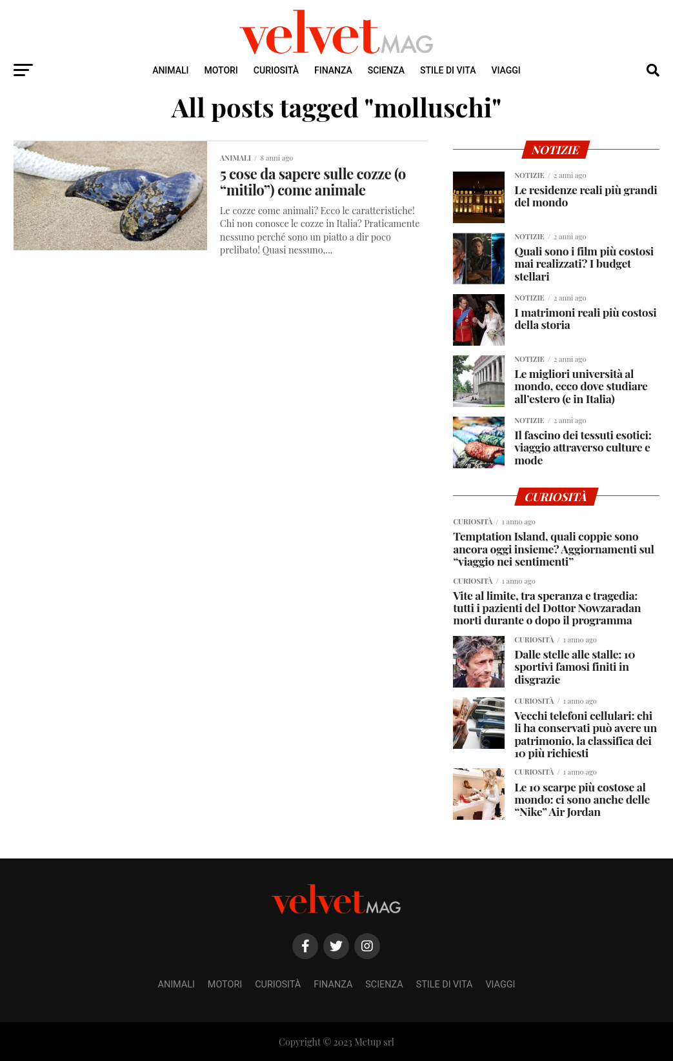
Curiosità (276, 70)
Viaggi (505, 70)
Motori (221, 70)
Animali (170, 70)
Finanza (333, 70)
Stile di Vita (448, 70)
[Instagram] (367, 946)
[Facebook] (305, 946)
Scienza (386, 70)
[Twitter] (336, 946)
